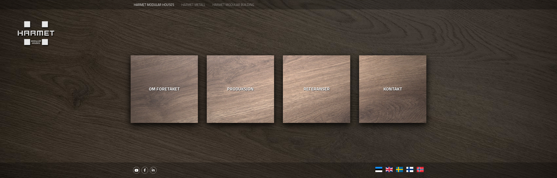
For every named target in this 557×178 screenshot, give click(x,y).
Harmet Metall (193, 4)
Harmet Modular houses (154, 4)
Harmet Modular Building (233, 4)
